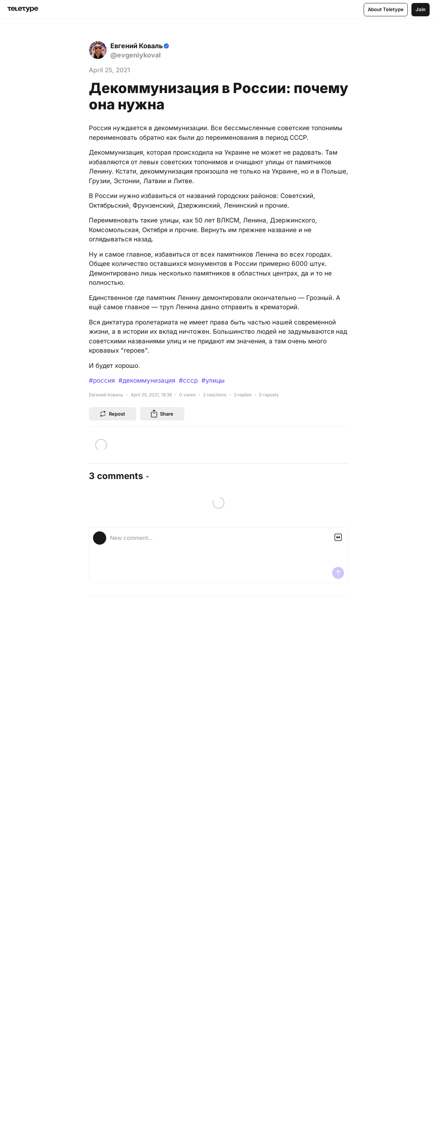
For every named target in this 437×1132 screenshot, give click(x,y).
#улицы (213, 380)
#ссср (188, 380)
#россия (102, 380)
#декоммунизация (147, 380)
